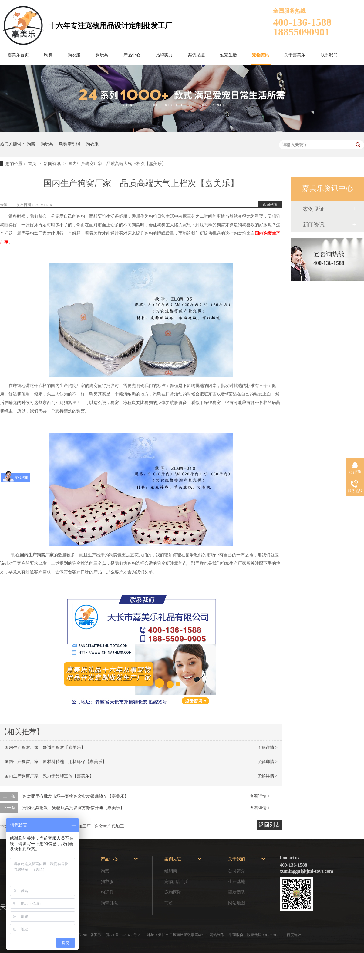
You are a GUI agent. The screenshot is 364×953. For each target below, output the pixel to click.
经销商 (170, 871)
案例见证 (196, 55)
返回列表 (270, 204)
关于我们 (236, 859)
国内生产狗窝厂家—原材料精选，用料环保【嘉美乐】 (55, 761)
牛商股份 (236, 935)
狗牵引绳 (109, 903)
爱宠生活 (228, 55)
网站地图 (236, 903)
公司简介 (236, 871)
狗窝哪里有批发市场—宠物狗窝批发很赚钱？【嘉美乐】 (75, 796)
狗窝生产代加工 (109, 826)
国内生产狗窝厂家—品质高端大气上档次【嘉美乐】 (117, 163)
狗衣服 (74, 55)
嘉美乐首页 (18, 55)
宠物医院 (172, 892)
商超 (168, 903)
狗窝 (48, 55)
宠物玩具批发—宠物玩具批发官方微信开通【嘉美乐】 (73, 808)
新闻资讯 (53, 163)
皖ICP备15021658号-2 (123, 935)
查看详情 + (260, 796)
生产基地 (236, 881)
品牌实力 (164, 55)
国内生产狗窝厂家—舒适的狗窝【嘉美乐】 (45, 747)
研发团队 (236, 892)
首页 (33, 163)
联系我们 (329, 55)
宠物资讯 (260, 55)
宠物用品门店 (177, 881)
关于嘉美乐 (294, 55)
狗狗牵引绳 (69, 144)
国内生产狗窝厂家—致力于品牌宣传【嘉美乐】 (49, 776)
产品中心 (131, 55)
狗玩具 (102, 55)
